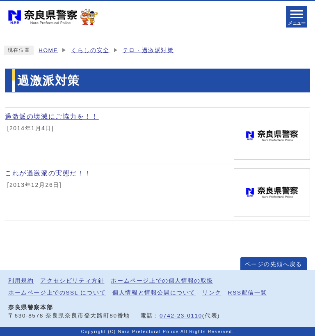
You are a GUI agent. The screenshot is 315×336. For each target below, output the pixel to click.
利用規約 (21, 281)
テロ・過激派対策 (148, 50)
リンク (211, 293)
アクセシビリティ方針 (72, 281)
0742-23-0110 (181, 316)
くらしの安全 (90, 50)
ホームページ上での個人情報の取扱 (162, 281)
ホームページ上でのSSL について (57, 293)
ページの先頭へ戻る (273, 264)
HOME (48, 50)
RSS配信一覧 (247, 293)
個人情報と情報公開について (154, 293)
